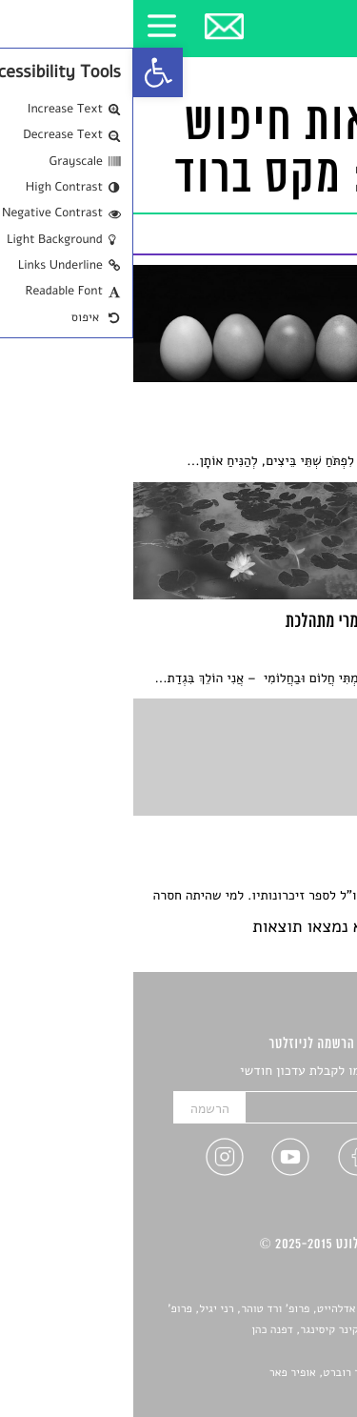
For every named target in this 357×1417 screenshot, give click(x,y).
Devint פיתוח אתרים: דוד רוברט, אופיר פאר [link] (237, 1373)
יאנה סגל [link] (286, 1351)
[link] (25, 72)
